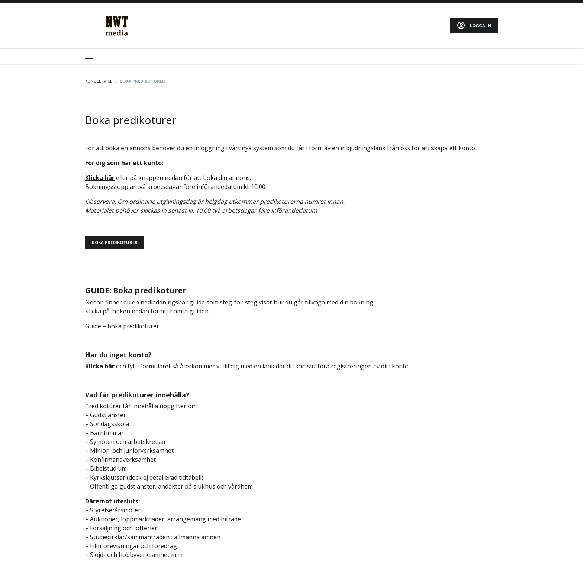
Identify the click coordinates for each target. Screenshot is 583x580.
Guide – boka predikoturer (122, 326)
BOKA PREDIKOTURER (115, 242)
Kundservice (98, 81)
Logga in (480, 25)
